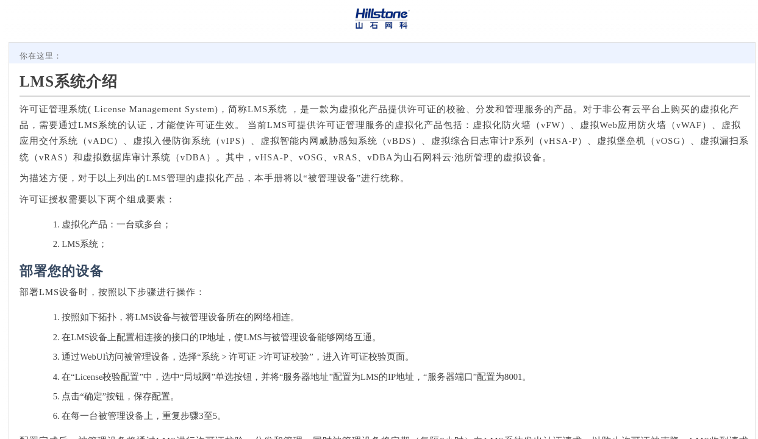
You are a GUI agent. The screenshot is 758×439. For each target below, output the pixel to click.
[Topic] (382, 241)
